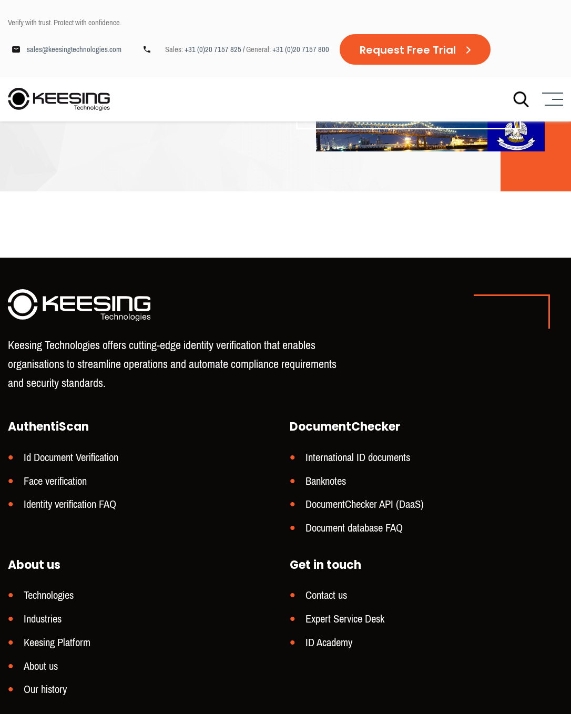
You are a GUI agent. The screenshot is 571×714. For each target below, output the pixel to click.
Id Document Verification (71, 462)
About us (41, 667)
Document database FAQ (354, 530)
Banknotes (325, 485)
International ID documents (357, 462)
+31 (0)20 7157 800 (300, 49)
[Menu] (551, 99)
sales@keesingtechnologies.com (74, 49)
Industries (43, 620)
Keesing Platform (57, 644)
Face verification (55, 485)
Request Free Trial (408, 50)
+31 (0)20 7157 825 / (215, 49)
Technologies (49, 597)
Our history (45, 689)
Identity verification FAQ (70, 507)
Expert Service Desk (344, 620)
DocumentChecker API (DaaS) (364, 507)
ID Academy (328, 644)
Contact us (326, 597)
